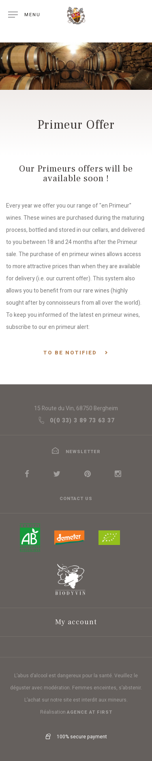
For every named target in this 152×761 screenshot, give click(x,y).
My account (76, 622)
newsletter (76, 451)
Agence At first (89, 712)
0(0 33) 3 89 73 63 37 (76, 420)
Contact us (76, 498)
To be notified (70, 352)
